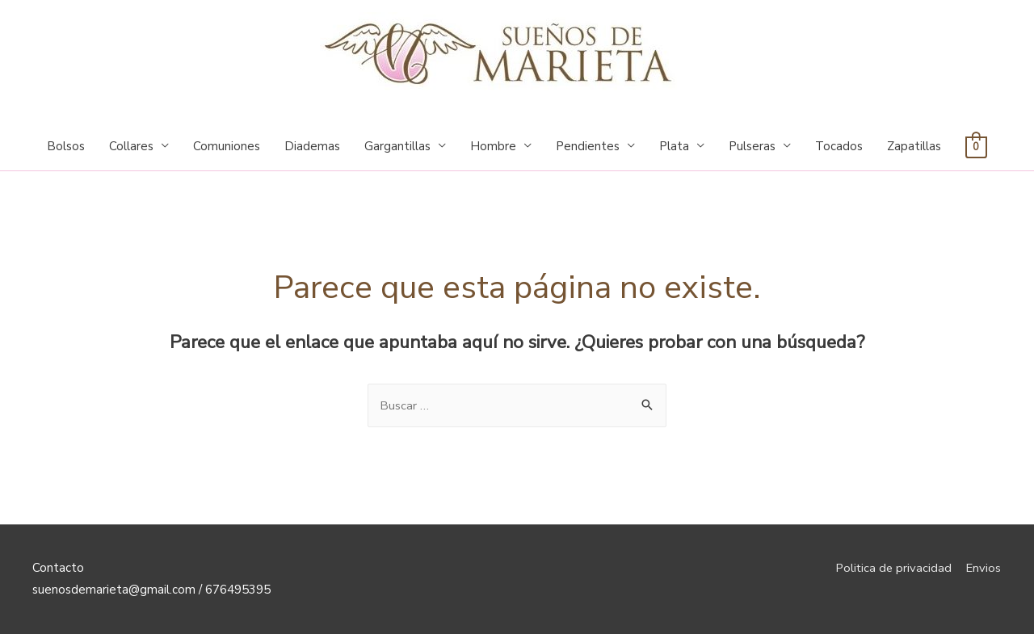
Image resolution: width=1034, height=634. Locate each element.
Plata (674, 146)
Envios (984, 568)
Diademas (312, 146)
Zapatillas (914, 146)
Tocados (839, 146)
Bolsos (66, 146)
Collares (131, 146)
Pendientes (588, 146)
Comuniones (226, 146)
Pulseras (752, 146)
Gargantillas (397, 146)
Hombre (493, 146)
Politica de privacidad (892, 568)
